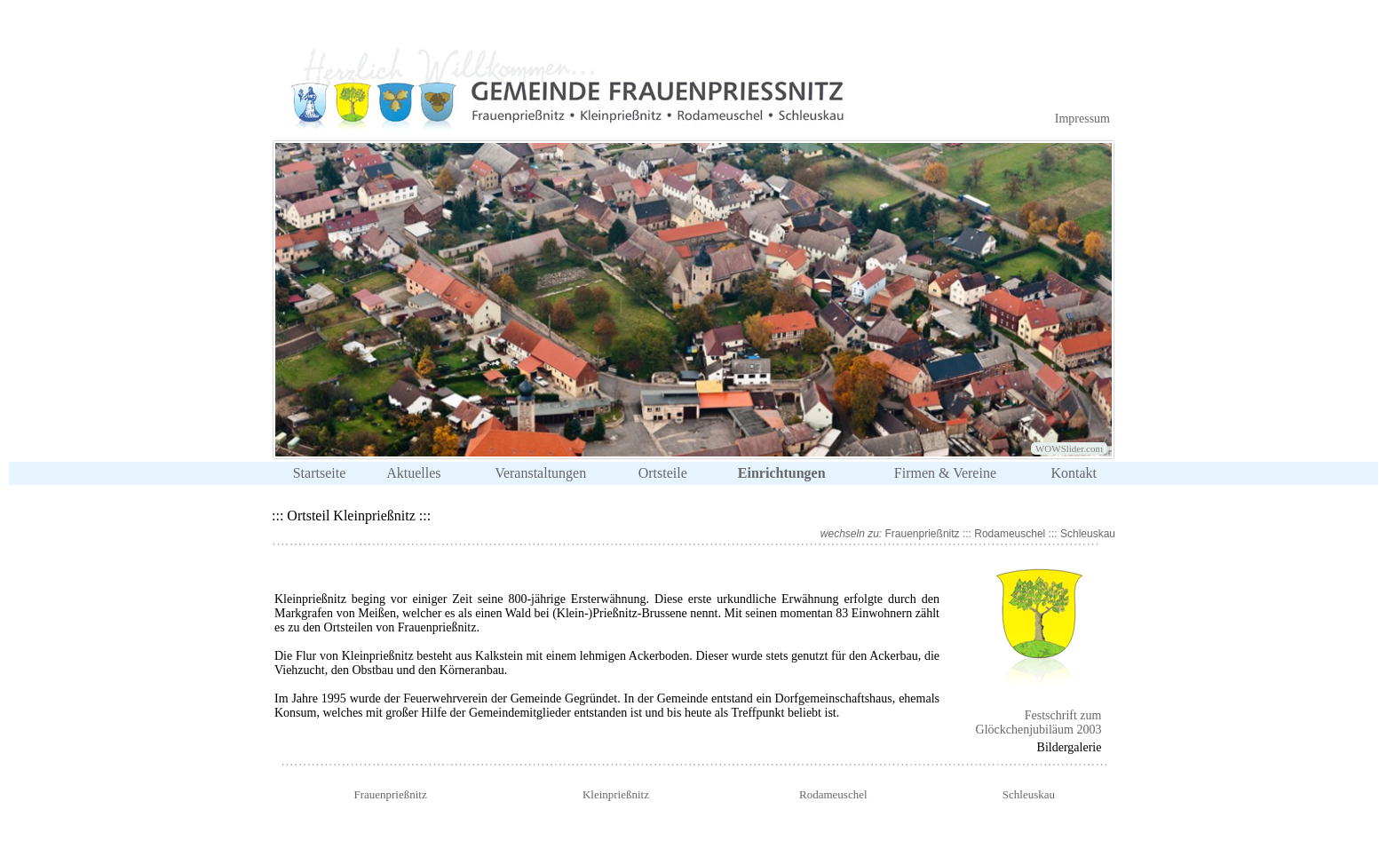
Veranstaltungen (540, 472)
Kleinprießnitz (616, 794)
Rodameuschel (1009, 534)
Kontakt (1073, 472)
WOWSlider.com (1069, 448)
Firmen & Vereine (945, 472)
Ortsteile (662, 472)
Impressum (1082, 118)
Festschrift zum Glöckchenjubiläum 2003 (1039, 722)
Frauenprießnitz (922, 534)
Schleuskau (1087, 534)
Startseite (319, 472)
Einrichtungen (782, 472)
